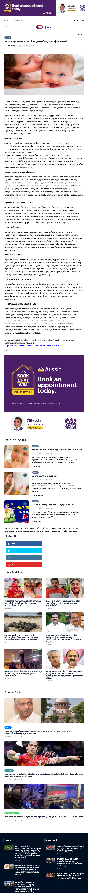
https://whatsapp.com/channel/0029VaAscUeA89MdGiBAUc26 (31, 346)
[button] (7, 20)
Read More (37, 467)
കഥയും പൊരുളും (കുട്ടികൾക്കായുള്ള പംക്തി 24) (53, 505)
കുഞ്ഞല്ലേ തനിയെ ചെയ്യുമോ (44, 476)
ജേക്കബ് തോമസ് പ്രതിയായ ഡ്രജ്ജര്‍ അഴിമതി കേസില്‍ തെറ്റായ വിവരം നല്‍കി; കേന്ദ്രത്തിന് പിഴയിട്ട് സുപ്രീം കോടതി (27, 869)
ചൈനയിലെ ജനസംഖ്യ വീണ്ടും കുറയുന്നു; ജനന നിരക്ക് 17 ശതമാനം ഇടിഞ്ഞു (70, 848)
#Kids (8, 350)
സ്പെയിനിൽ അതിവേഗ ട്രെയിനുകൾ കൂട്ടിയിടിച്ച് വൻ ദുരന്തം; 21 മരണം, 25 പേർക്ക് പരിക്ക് (43, 817)
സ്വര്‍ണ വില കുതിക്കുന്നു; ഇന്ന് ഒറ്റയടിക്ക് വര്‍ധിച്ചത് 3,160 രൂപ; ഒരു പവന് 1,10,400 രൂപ (70, 876)
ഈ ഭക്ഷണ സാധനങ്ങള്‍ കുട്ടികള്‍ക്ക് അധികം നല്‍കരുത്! (57, 450)
